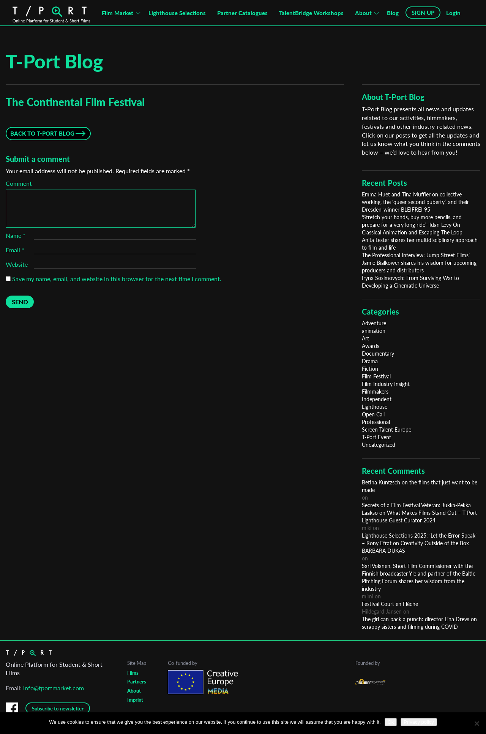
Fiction (370, 368)
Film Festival (376, 376)
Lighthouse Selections (177, 12)
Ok (391, 722)
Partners (136, 682)
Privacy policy (419, 722)
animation (373, 330)
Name (15, 235)
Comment (19, 183)
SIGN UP (423, 12)
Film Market (117, 12)
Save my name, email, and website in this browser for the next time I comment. (116, 278)
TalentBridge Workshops (311, 12)
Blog (393, 12)
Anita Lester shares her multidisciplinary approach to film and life (420, 244)
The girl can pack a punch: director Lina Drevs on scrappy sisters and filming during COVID (419, 623)
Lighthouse (374, 406)
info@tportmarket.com (53, 687)
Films (133, 673)
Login (453, 12)
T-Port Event (376, 437)
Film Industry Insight (386, 384)
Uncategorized (378, 444)
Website (17, 264)
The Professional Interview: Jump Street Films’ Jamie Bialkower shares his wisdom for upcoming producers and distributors (419, 263)
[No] (476, 723)
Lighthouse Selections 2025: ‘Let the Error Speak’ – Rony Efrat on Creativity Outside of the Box (419, 539)
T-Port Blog (54, 61)
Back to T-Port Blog (42, 133)
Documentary (378, 353)
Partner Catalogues (242, 12)
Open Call (373, 414)
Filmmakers (375, 391)
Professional (376, 422)
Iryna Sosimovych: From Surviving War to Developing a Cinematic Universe (410, 282)
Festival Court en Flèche (390, 604)
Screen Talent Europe (386, 429)
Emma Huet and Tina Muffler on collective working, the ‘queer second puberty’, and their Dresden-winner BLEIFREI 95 (415, 202)
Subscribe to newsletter (58, 709)
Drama (370, 361)
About (363, 12)
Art (365, 338)
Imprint (135, 700)
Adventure (374, 323)
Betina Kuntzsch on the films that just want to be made (419, 486)
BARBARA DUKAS (383, 550)
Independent (376, 399)
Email (15, 249)
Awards (370, 346)
